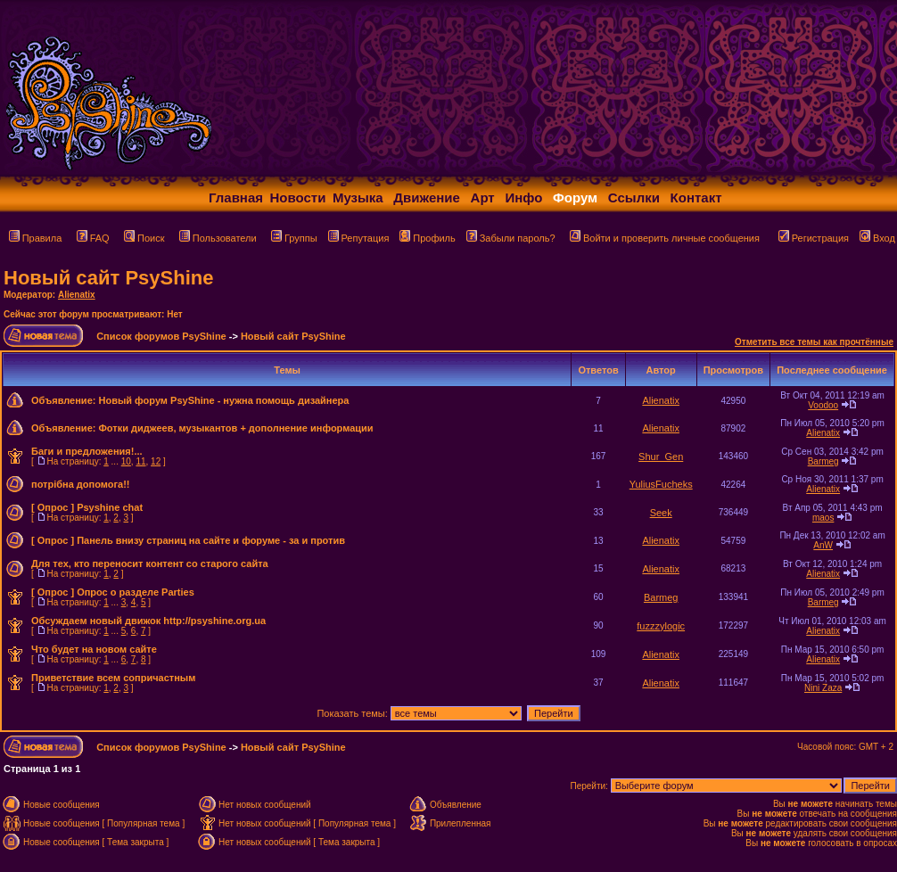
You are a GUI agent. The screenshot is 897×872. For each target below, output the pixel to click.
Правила (35, 238)
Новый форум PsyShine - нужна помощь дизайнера (223, 400)
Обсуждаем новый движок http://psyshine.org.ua (148, 620)
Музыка (358, 197)
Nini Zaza (823, 688)
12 (155, 461)
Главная (236, 197)
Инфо (523, 197)
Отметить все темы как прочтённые (814, 342)
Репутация (359, 238)
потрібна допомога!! (80, 484)
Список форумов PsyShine (161, 336)
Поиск (144, 238)
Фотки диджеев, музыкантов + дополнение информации (235, 428)
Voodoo (823, 405)
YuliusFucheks (661, 484)
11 (140, 461)
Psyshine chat (110, 507)
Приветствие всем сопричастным (113, 677)
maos (823, 517)
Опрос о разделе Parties (135, 592)
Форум (575, 197)
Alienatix (76, 295)
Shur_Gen (660, 456)
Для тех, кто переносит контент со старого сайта (149, 563)
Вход (877, 238)
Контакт (696, 197)
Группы (294, 238)
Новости (298, 197)
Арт (483, 197)
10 (126, 461)
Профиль (427, 238)
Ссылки (634, 197)
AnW (823, 545)
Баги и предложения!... (87, 451)
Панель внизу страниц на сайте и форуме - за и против (211, 540)
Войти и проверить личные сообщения (665, 238)
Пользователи (218, 238)
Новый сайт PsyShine (108, 278)
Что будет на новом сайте (94, 649)
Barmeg (823, 461)
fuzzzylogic (661, 626)
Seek (661, 512)
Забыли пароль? (510, 238)
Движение (426, 197)
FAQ (93, 238)
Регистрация (813, 238)
